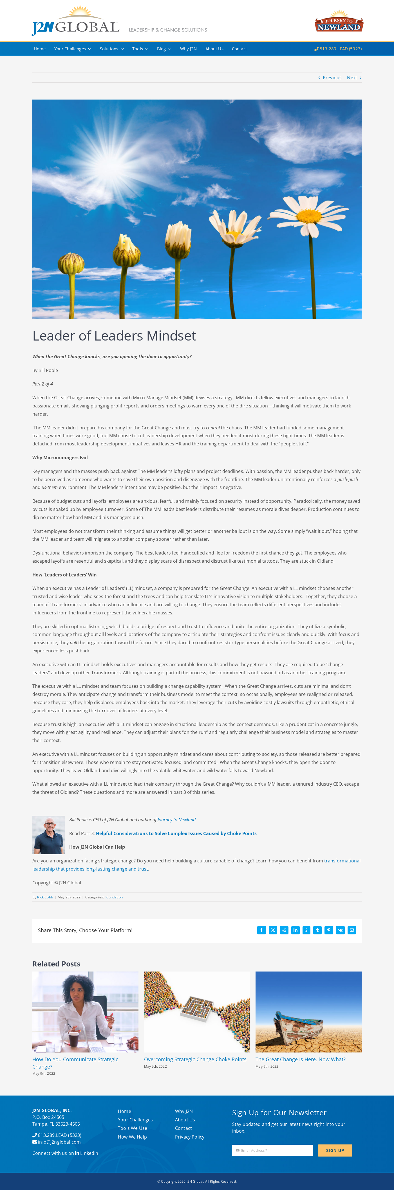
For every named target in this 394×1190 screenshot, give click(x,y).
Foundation (114, 897)
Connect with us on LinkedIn (65, 1153)
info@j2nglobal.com (59, 1142)
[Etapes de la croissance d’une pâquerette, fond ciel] (197, 209)
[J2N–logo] (339, 6)
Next (352, 78)
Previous (332, 78)
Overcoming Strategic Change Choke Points (195, 1059)
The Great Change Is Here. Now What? (301, 1059)
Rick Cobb (45, 897)
